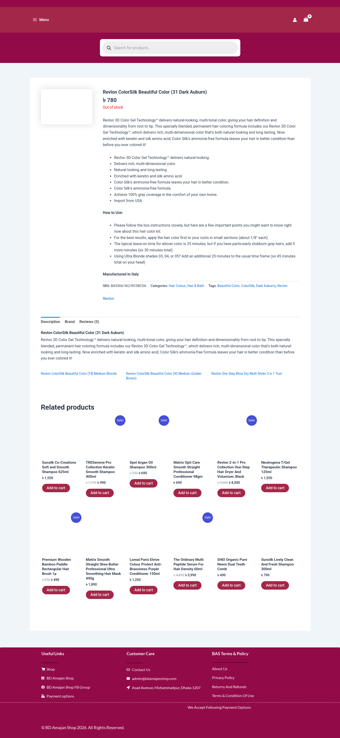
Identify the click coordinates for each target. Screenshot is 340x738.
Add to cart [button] (56, 488)
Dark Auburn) (266, 286)
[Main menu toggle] (41, 20)
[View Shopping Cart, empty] (306, 19)
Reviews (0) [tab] (89, 321)
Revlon (282, 286)
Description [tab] (50, 321)
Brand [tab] (70, 321)
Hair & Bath (195, 286)
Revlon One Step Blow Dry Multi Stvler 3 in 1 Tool (246, 373)
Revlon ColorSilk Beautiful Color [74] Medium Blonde (79, 373)
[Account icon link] (295, 20)
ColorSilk (248, 286)
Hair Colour (177, 286)
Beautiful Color (228, 286)
